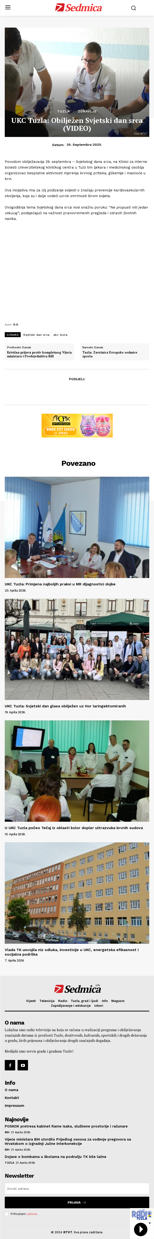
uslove (32, 1214)
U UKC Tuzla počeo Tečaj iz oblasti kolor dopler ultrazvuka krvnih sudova (74, 828)
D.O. (16, 324)
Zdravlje (87, 111)
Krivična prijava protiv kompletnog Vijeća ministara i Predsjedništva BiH (39, 354)
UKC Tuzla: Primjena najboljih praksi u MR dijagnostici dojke (60, 584)
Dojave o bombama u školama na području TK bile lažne (56, 1157)
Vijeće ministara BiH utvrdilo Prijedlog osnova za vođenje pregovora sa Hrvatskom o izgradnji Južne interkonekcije (68, 1141)
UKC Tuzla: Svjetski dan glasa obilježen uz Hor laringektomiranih (65, 706)
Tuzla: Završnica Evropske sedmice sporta (109, 354)
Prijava (77, 1202)
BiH (7, 1132)
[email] (77, 1188)
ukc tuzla (60, 334)
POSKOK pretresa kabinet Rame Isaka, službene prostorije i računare (66, 1126)
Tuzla (63, 111)
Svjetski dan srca (36, 334)
